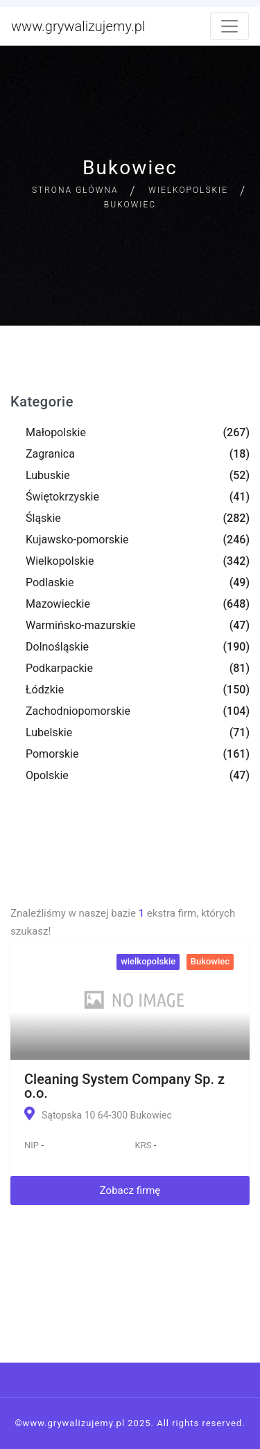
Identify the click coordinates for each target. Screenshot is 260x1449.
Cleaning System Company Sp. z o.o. (124, 1086)
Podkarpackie (59, 668)
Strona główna (75, 190)
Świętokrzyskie (62, 496)
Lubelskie (49, 732)
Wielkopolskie (188, 190)
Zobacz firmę (130, 1190)
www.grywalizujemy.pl (78, 26)
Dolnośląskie (57, 646)
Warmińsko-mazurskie (80, 625)
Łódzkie (45, 689)
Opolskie (47, 775)
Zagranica (50, 453)
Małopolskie (56, 432)
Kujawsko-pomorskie (77, 539)
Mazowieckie (58, 603)
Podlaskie (49, 582)
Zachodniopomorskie (78, 711)
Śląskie (43, 518)
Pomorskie (52, 753)
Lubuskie (48, 475)
